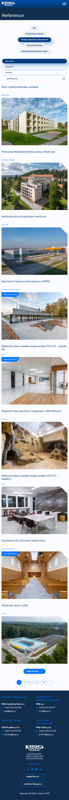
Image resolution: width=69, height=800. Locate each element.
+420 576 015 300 (11, 707)
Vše (34, 28)
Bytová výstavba (34, 45)
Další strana (34, 671)
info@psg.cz (43, 711)
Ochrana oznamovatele (34, 758)
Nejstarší (9, 67)
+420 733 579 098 (46, 731)
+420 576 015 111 (45, 707)
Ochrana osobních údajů (34, 756)
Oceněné (8, 72)
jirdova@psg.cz (44, 734)
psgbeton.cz (34, 776)
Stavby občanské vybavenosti (34, 40)
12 (44, 682)
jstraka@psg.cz (10, 734)
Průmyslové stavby (34, 34)
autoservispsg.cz (34, 784)
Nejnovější (9, 61)
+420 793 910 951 (11, 731)
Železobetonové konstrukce (35, 51)
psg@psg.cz (9, 711)
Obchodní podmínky (34, 754)
